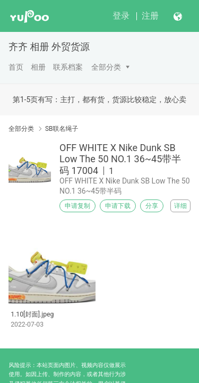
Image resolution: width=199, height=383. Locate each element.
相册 (38, 67)
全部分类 (106, 67)
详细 (180, 206)
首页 (15, 67)
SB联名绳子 (62, 128)
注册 (150, 16)
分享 (151, 206)
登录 (121, 16)
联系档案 (68, 67)
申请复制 (77, 206)
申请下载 (118, 206)
